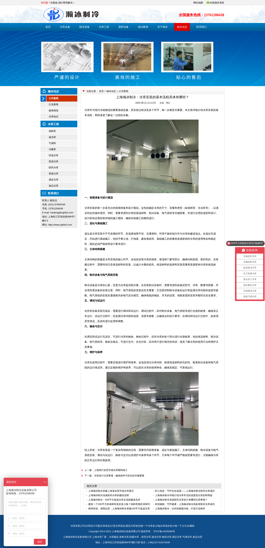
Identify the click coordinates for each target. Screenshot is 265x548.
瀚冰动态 (182, 26)
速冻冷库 (156, 536)
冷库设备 (65, 26)
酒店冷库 (53, 179)
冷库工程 (104, 26)
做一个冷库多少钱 (150, 525)
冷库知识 (53, 116)
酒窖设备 (123, 26)
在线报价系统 (217, 2)
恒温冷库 (53, 155)
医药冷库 (53, 167)
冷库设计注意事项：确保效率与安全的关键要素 (119, 475)
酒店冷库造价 (133, 525)
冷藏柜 (191, 525)
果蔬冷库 (53, 173)
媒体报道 (53, 110)
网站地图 (198, 2)
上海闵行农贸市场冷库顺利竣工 (111, 470)
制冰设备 (84, 26)
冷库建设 (114, 536)
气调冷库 (187, 536)
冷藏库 (52, 149)
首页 (48, 26)
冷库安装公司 (77, 525)
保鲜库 (52, 131)
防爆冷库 (134, 536)
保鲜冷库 (124, 536)
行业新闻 (53, 104)
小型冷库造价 (118, 525)
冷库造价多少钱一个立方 (173, 525)
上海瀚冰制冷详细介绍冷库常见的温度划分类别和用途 (183, 495)
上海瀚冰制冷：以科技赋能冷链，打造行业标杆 (180, 508)
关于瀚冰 (162, 26)
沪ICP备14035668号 (164, 531)
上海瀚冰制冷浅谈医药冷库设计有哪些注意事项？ (181, 499)
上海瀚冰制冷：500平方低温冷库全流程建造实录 (114, 499)
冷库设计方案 (93, 525)
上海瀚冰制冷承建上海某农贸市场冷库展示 (111, 491)
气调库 (52, 143)
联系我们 (201, 26)
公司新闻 (53, 98)
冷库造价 (105, 525)
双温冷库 (53, 161)
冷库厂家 (102, 536)
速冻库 (52, 137)
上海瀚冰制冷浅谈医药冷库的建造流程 (108, 495)
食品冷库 (53, 185)
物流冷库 (167, 536)
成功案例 (143, 26)
